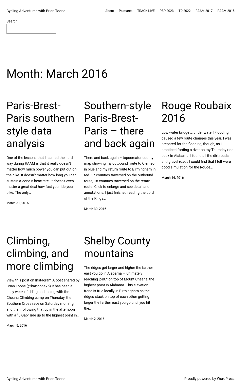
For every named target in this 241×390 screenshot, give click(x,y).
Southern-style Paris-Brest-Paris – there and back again (119, 124)
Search (12, 21)
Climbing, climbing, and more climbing (39, 253)
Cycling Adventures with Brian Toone (35, 11)
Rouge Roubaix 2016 (196, 111)
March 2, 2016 (94, 319)
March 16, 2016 (173, 178)
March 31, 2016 (17, 203)
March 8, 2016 (16, 325)
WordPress (226, 378)
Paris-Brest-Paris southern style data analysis (40, 124)
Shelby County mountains (117, 247)
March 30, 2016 (95, 209)
